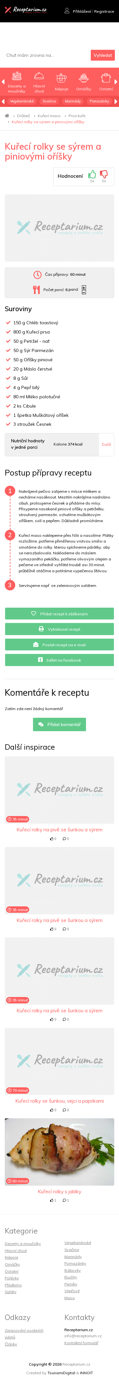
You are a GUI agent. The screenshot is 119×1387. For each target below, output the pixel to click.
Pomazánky (99, 101)
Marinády (73, 101)
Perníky (70, 1284)
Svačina (49, 101)
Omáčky (12, 1264)
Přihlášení (77, 11)
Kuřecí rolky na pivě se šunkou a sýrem (59, 829)
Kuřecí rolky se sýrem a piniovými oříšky (48, 121)
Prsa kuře (77, 115)
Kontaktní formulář (81, 1342)
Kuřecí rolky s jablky (59, 1191)
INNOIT (86, 1372)
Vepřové (72, 1290)
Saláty (11, 1291)
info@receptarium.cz (83, 1335)
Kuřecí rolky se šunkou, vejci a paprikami (59, 1101)
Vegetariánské (22, 101)
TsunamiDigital (61, 1372)
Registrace (104, 11)
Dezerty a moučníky (23, 1243)
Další (106, 444)
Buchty (70, 1277)
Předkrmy (13, 1285)
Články (11, 1344)
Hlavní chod (16, 1250)
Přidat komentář (59, 724)
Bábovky (72, 1270)
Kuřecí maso (49, 115)
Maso (69, 1297)
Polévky (12, 1278)
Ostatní (11, 1271)
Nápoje (11, 1257)
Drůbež (23, 115)
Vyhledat (103, 55)
